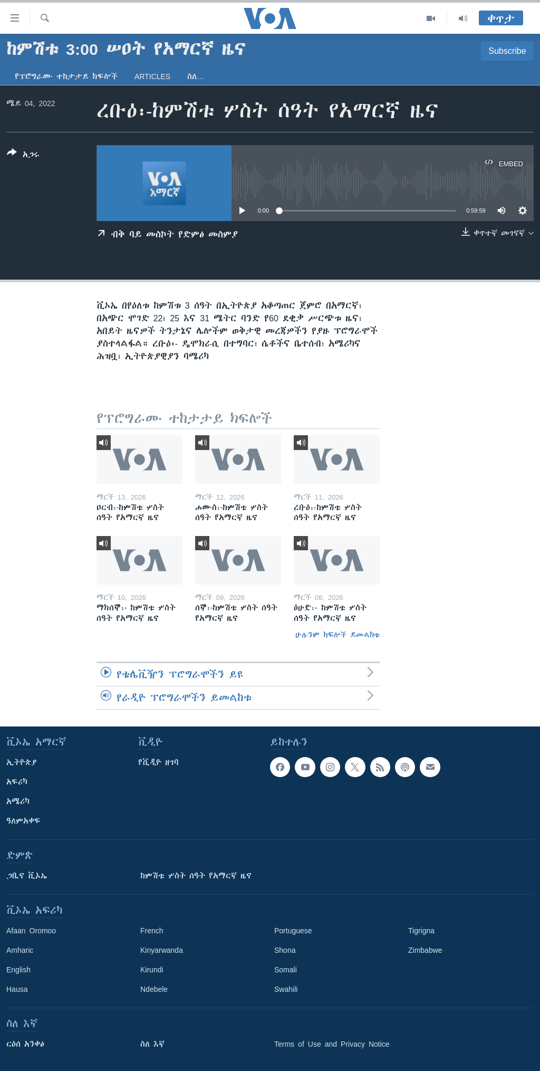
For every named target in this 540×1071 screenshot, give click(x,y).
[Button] (23, 155)
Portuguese (293, 930)
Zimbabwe (425, 950)
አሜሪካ (18, 801)
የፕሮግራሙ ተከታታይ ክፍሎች (66, 76)
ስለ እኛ (152, 1044)
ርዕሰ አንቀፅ (25, 1044)
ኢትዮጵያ (21, 762)
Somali (285, 969)
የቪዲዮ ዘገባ (158, 762)
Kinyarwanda (161, 950)
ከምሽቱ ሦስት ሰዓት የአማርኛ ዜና (196, 876)
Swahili (285, 989)
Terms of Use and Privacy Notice (332, 1044)
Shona (284, 950)
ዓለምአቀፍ (23, 821)
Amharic (19, 950)
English (18, 969)
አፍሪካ (16, 782)
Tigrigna (421, 930)
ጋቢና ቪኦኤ (26, 876)
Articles (152, 76)
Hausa (16, 989)
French (151, 930)
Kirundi (151, 969)
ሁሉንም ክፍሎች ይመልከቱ (337, 634)
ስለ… (195, 76)
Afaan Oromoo (31, 930)
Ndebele (154, 989)
